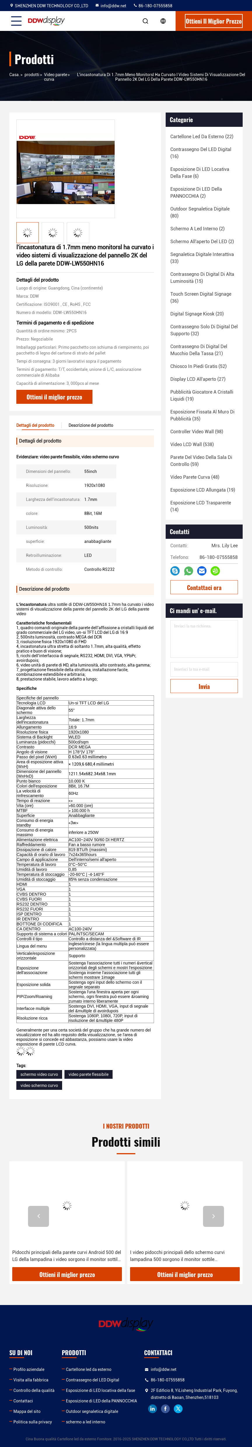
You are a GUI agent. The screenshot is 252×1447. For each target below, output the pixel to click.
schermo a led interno (85, 1422)
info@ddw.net (110, 5)
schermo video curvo (39, 1074)
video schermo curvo (39, 1085)
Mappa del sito (27, 1411)
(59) (201, 461)
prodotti (31, 74)
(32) (204, 330)
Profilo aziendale (28, 1369)
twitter (178, 1408)
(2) (196, 192)
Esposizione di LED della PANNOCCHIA (101, 1401)
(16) (200, 153)
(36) (200, 297)
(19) (201, 395)
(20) (197, 314)
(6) (199, 172)
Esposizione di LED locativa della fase (100, 1390)
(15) (202, 277)
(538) (192, 444)
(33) (202, 258)
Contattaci (23, 1401)
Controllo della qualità (34, 1390)
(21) (198, 350)
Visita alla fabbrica (30, 1380)
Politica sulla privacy (32, 1422)
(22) (201, 136)
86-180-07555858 (152, 5)
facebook (165, 1408)
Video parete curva (55, 77)
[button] (38, 1216)
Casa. (14, 74)
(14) (200, 506)
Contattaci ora (204, 587)
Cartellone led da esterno (88, 1369)
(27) (197, 379)
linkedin (152, 1408)
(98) (196, 431)
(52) (198, 366)
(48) (194, 477)
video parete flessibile (88, 1074)
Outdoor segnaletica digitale (92, 1411)
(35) (202, 415)
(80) (200, 212)
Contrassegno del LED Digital (92, 1380)
